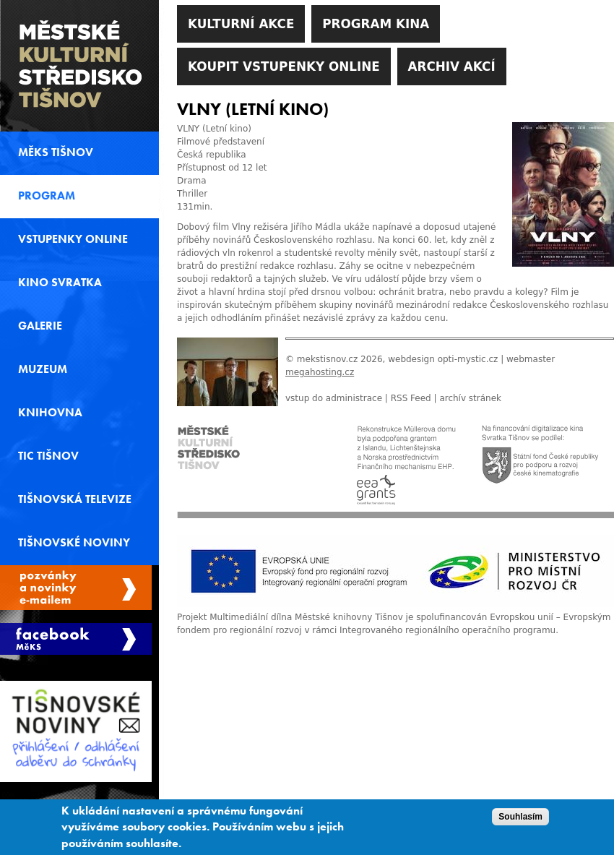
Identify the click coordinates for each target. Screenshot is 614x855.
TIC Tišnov (48, 456)
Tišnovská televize (74, 499)
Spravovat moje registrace (76, 587)
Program (46, 196)
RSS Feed (411, 398)
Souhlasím (520, 822)
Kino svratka (60, 282)
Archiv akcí (452, 66)
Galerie (40, 326)
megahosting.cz (319, 372)
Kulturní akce (241, 24)
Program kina (375, 24)
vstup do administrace (333, 398)
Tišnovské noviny (74, 543)
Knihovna (50, 412)
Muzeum (42, 369)
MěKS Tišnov (55, 152)
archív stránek (470, 398)
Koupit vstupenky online (284, 66)
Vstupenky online (73, 239)
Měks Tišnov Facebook (76, 639)
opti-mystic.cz (468, 359)
